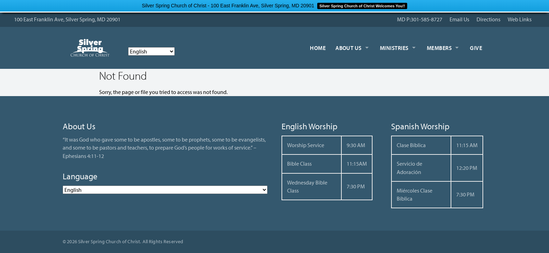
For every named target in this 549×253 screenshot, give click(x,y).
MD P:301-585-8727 (419, 19)
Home (318, 47)
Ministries (394, 47)
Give (476, 47)
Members (439, 47)
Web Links (519, 19)
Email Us (459, 19)
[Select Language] (151, 51)
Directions (488, 19)
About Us (348, 47)
